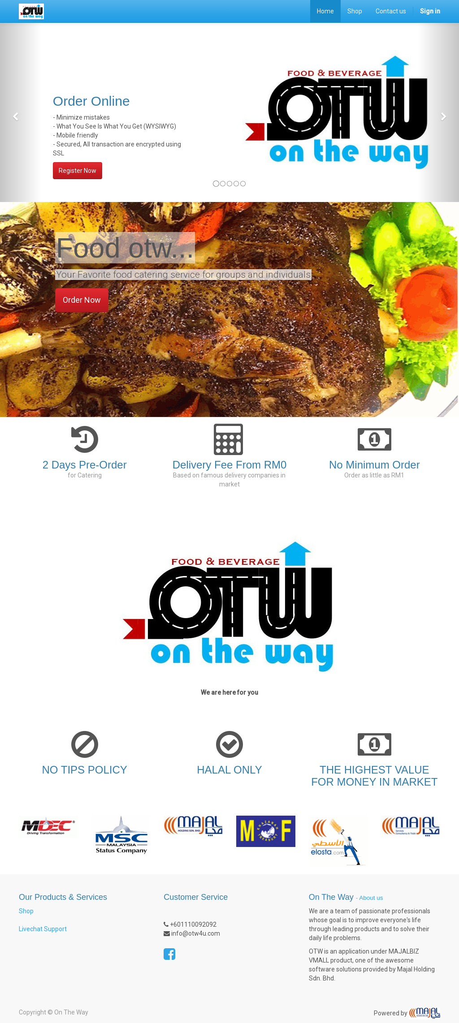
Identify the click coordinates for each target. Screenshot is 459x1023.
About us (371, 897)
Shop (26, 911)
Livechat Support (43, 929)
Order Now (82, 300)
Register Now (77, 170)
